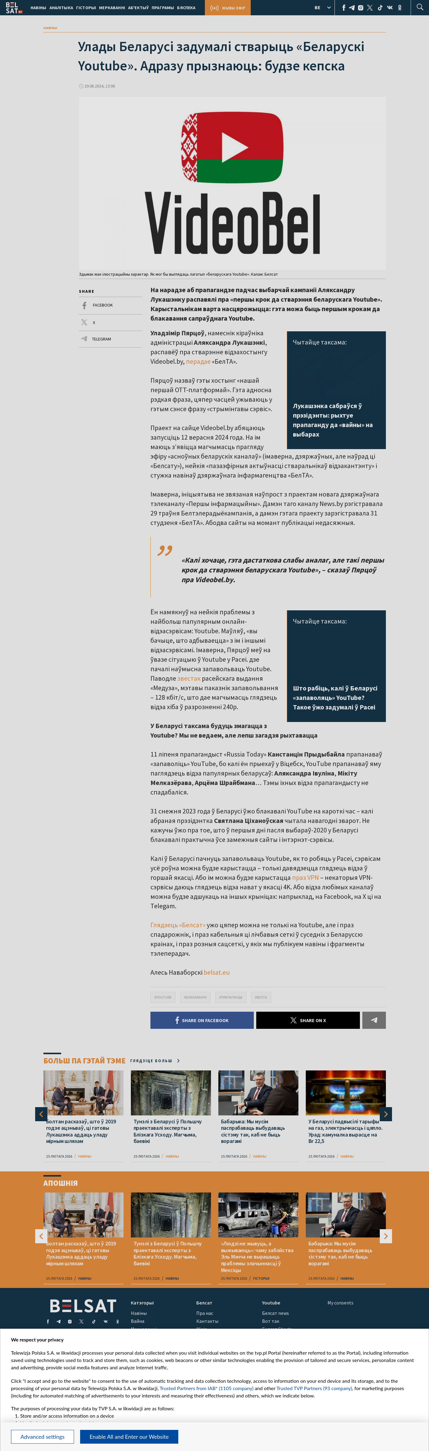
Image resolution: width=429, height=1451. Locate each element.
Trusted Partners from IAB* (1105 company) (206, 1388)
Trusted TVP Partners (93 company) (314, 1388)
